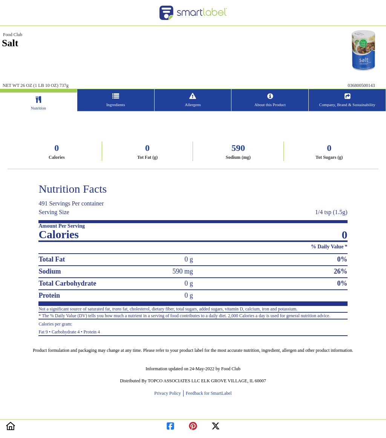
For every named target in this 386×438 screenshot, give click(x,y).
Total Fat (51, 259)
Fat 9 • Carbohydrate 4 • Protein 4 (192, 327)
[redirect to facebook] (170, 424)
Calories (57, 157)
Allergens (193, 104)
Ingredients (115, 104)
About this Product (270, 104)
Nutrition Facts (72, 188)
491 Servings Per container (71, 203)
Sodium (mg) (238, 157)
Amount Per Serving (61, 226)
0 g (188, 259)
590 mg (182, 271)
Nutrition (38, 108)
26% (341, 271)
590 (238, 148)
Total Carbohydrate (67, 283)
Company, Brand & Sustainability (347, 104)
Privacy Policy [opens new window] (168, 393)
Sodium (49, 271)
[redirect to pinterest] (193, 424)
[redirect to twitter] (215, 424)
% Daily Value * (329, 246)
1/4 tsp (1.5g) (331, 212)
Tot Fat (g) (147, 157)
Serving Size (53, 212)
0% (342, 259)
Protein (49, 295)
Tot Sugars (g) (329, 157)
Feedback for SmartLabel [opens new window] (208, 393)
